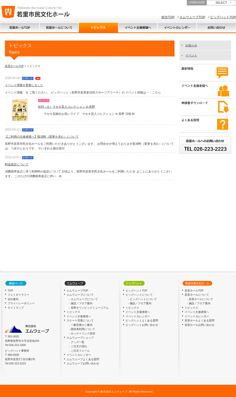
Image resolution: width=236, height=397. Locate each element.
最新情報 (205, 72)
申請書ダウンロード (205, 107)
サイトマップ (16, 307)
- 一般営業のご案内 (80, 324)
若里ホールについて (59, 28)
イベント (191, 55)
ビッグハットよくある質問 (142, 320)
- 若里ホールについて (200, 299)
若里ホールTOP (14, 66)
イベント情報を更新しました (24, 85)
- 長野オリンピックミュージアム (89, 307)
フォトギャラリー (18, 294)
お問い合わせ (216, 28)
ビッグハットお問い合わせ (142, 324)
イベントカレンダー (177, 28)
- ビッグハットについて (142, 299)
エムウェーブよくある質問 (83, 359)
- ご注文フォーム (79, 350)
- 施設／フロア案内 (80, 303)
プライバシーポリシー (21, 303)
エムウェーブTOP (192, 17)
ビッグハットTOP (223, 17)
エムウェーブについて (80, 294)
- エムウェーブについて (83, 299)
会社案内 (13, 299)
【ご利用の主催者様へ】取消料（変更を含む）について (42, 136)
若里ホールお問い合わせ (199, 324)
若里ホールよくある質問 (199, 320)
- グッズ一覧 (76, 342)
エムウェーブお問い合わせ (83, 363)
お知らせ (191, 45)
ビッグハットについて (139, 294)
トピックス (98, 28)
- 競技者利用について (82, 329)
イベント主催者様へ (137, 28)
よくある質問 (205, 124)
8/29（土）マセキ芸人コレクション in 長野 (66, 106)
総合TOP (168, 17)
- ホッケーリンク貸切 (82, 333)
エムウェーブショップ (80, 337)
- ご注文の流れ (78, 346)
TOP (19, 28)
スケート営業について (80, 320)
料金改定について (17, 164)
